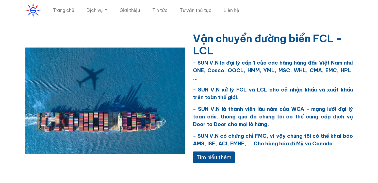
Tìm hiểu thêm (213, 157)
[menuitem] (63, 10)
